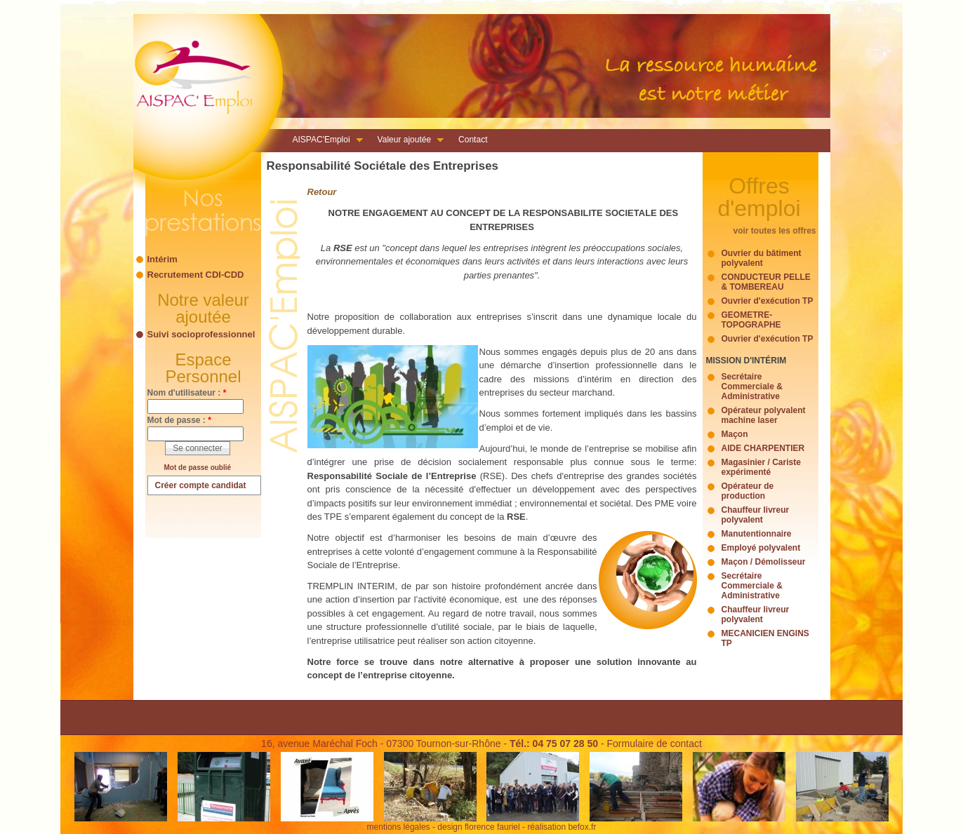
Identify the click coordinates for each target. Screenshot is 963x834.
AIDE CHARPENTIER (763, 448)
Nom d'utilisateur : (187, 393)
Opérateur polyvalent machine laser (764, 415)
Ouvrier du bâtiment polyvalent (762, 258)
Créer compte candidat (200, 485)
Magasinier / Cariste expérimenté (761, 467)
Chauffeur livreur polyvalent (756, 515)
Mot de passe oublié (198, 467)
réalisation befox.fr (561, 827)
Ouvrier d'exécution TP (767, 301)
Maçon (735, 434)
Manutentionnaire (757, 534)
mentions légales (398, 827)
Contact (472, 139)
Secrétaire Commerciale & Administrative (752, 386)
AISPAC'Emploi (323, 141)
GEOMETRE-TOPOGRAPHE (751, 320)
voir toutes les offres (774, 231)
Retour (322, 192)
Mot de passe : (179, 420)
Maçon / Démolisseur (764, 562)
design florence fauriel (478, 827)
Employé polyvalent (761, 548)
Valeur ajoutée (406, 141)
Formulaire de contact (653, 743)
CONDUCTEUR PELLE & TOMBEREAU (766, 282)
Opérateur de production (748, 491)
